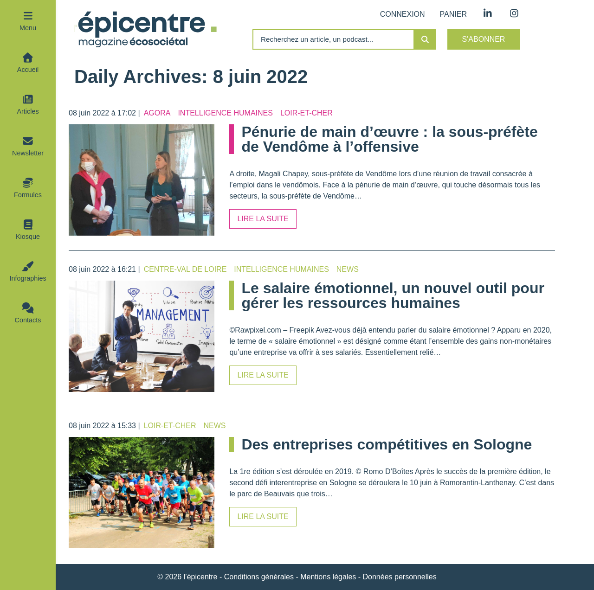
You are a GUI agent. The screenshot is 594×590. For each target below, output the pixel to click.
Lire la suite (262, 219)
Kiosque (28, 236)
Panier (453, 14)
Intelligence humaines (225, 113)
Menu (27, 28)
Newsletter (28, 153)
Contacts (28, 320)
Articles (28, 111)
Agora (157, 113)
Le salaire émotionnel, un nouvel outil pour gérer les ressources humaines (392, 295)
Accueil (28, 69)
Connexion (402, 14)
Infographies (27, 278)
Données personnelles (400, 577)
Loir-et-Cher (306, 113)
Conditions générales (259, 577)
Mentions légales (328, 577)
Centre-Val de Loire (185, 269)
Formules (28, 195)
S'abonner (483, 39)
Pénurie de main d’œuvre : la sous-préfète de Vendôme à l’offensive (389, 139)
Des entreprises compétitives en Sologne (386, 444)
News (347, 269)
